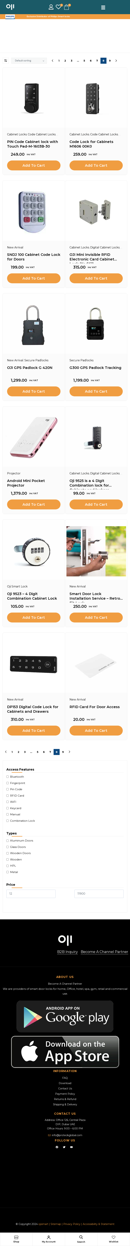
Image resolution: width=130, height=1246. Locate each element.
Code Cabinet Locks (42, 134)
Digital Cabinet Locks (105, 247)
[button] (103, 8)
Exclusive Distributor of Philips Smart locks (48, 16)
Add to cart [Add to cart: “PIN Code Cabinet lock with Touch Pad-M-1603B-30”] (33, 165)
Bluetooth (17, 776)
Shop (16, 1241)
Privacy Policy (71, 1224)
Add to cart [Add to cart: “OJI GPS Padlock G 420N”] (33, 391)
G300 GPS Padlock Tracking (95, 368)
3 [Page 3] (71, 60)
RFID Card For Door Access (95, 707)
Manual (15, 814)
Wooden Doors (20, 853)
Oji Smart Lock (17, 586)
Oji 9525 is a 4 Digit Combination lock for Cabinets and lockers (89, 484)
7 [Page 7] (97, 60)
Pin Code (16, 789)
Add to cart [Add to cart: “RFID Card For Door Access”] (96, 730)
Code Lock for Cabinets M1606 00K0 (91, 144)
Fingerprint (17, 783)
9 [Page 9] (110, 60)
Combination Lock (22, 820)
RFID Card (17, 795)
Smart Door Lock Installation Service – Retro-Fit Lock (96, 597)
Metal (14, 872)
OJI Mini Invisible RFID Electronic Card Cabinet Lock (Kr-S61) (92, 257)
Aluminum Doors (21, 840)
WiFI (13, 801)
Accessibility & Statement (98, 1224)
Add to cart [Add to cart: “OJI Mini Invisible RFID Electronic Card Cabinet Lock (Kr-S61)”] (96, 278)
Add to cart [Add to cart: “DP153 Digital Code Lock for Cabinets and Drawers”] (33, 730)
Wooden (16, 859)
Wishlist (113, 1241)
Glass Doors (18, 847)
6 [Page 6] (91, 60)
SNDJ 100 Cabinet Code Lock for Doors (33, 256)
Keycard (15, 808)
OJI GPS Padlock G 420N (29, 368)
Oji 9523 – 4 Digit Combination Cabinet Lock (32, 596)
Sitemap (56, 1224)
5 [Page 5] (84, 60)
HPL (13, 865)
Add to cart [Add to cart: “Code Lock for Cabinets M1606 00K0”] (96, 165)
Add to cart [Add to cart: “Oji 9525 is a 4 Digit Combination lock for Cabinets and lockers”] (96, 504)
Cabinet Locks (17, 134)
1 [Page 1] (58, 60)
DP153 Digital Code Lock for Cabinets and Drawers (32, 709)
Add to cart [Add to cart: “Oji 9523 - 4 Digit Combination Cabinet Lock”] (33, 617)
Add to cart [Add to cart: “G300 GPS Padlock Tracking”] (96, 391)
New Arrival (15, 247)
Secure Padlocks (36, 360)
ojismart (43, 1224)
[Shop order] (29, 61)
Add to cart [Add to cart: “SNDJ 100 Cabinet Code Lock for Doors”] (33, 278)
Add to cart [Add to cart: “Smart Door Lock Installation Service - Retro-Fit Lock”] (96, 617)
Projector (14, 473)
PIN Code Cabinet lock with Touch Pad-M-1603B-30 (32, 144)
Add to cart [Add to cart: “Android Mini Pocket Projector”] (33, 504)
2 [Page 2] (65, 60)
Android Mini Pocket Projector (26, 483)
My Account (49, 1241)
